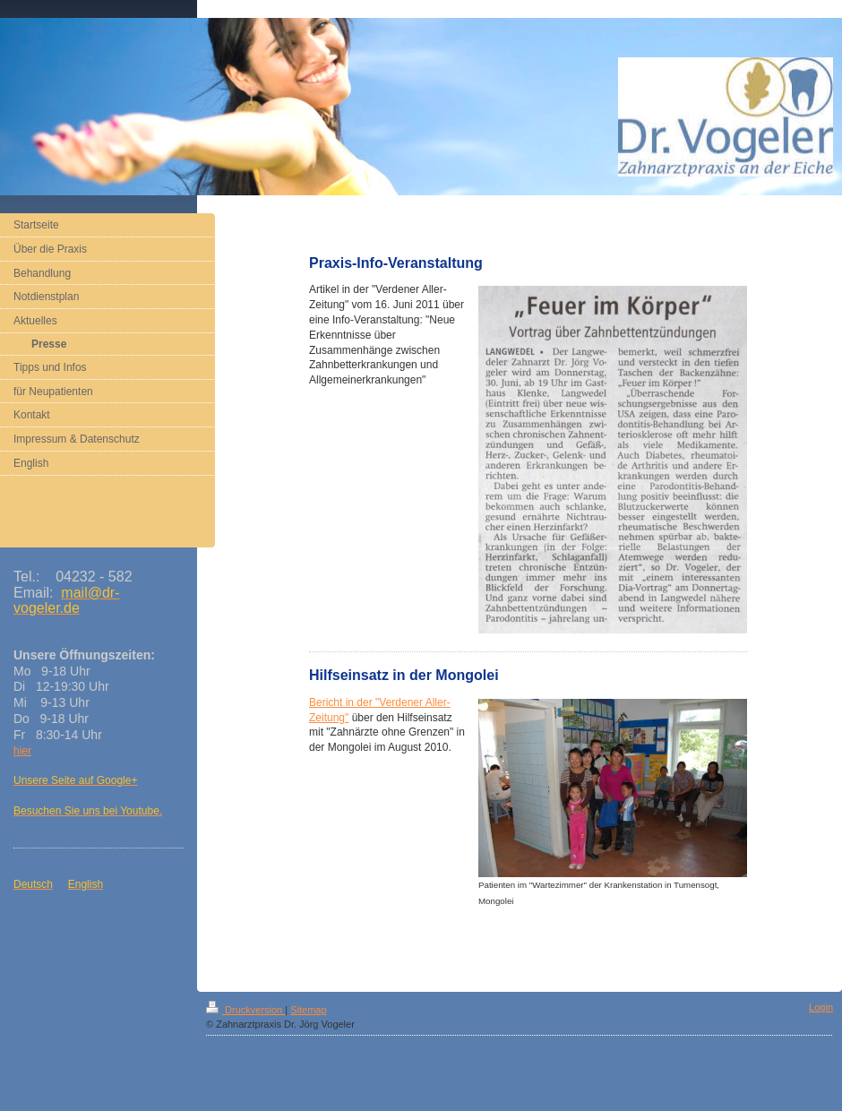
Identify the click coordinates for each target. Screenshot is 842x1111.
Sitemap (308, 1009)
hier (22, 751)
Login (821, 1007)
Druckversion (245, 1009)
